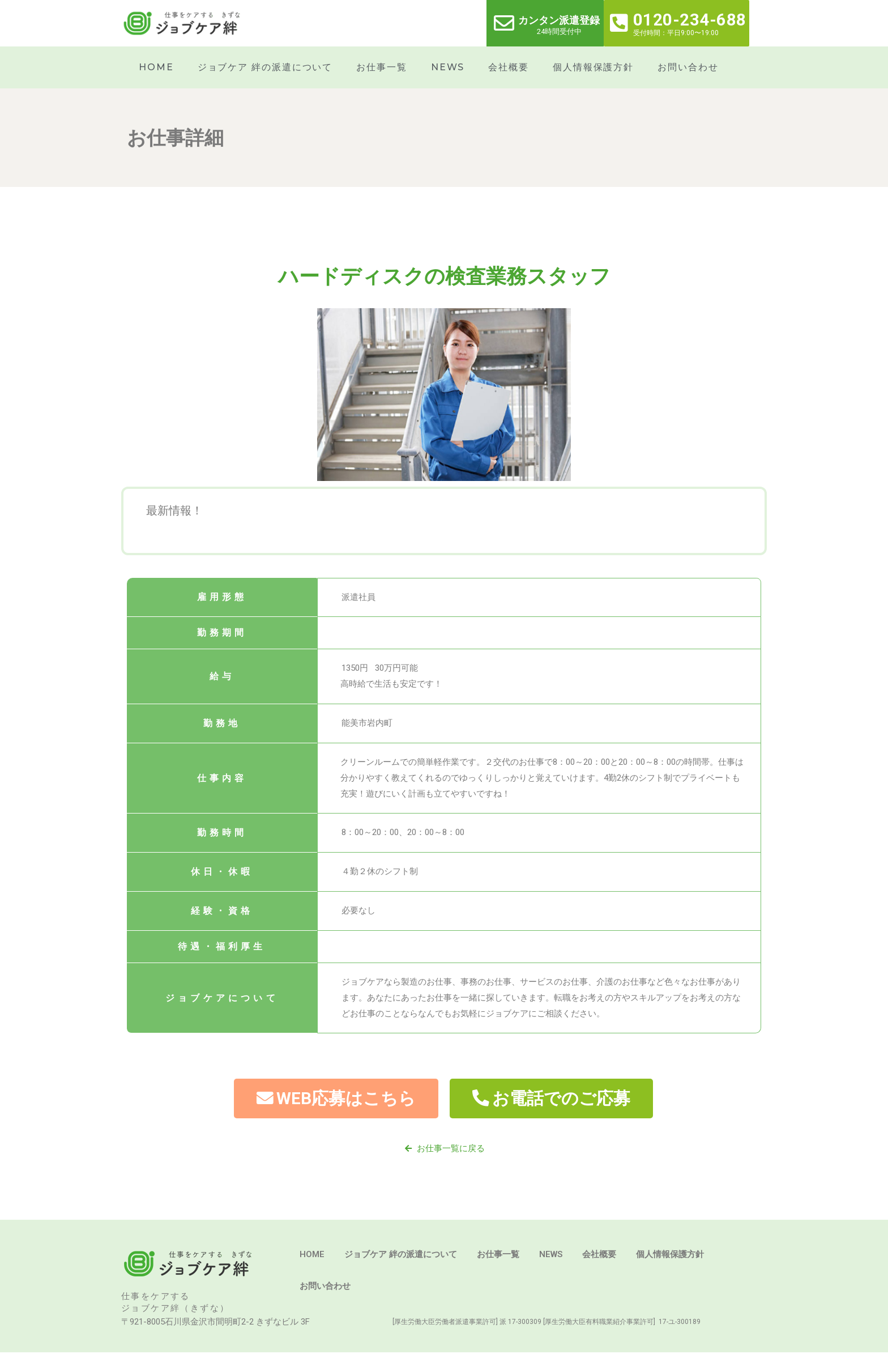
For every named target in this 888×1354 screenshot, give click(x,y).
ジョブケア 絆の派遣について (265, 67)
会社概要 (508, 67)
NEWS (448, 67)
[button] (333, 1099)
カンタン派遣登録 (559, 20)
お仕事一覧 (381, 67)
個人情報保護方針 (593, 67)
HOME (156, 67)
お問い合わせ (688, 67)
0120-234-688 (689, 19)
